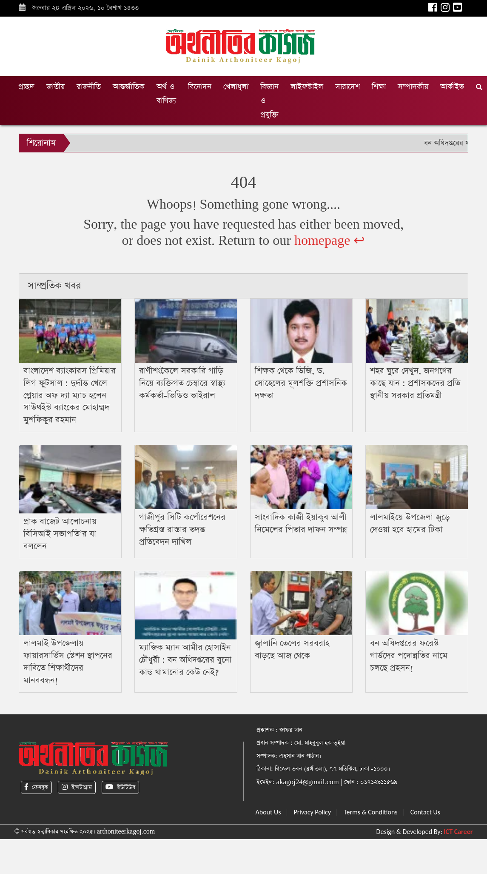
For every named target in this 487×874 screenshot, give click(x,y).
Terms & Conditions (371, 812)
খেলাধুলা (235, 86)
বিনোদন (199, 86)
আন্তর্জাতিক (129, 86)
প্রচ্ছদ (26, 86)
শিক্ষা (379, 86)
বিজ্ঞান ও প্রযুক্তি (269, 100)
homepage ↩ (329, 241)
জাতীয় (55, 86)
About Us (268, 812)
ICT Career (458, 832)
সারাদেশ (347, 86)
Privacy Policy (312, 812)
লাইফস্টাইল (306, 86)
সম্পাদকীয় (413, 86)
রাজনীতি (89, 86)
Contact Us (425, 812)
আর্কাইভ (452, 86)
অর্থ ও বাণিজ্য (166, 93)
